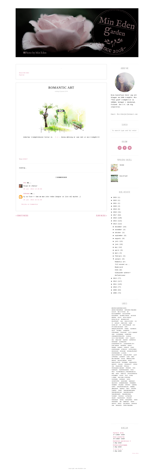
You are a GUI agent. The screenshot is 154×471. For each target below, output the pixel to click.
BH (128, 311)
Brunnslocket (125, 319)
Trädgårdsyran (126, 394)
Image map (118, 339)
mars (116, 253)
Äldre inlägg (100, 215)
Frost (113, 330)
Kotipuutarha (132, 349)
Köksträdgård (116, 353)
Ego (134, 325)
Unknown (26, 194)
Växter (132, 401)
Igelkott (132, 338)
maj (116, 247)
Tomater (114, 390)
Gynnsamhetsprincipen (118, 336)
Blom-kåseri (115, 315)
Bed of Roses (121, 311)
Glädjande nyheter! (123, 273)
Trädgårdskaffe (116, 394)
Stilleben (120, 384)
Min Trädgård (116, 358)
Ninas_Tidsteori (116, 362)
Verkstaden (115, 399)
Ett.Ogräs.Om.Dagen (117, 326)
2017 (115, 215)
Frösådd (119, 330)
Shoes (128, 379)
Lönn (128, 356)
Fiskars (126, 328)
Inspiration (132, 339)
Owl (113, 366)
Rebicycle (123, 373)
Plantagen (114, 369)
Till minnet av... (122, 264)
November (125, 362)
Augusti (114, 311)
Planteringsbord (124, 369)
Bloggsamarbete (116, 313)
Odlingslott (127, 364)
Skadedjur (132, 381)
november (118, 230)
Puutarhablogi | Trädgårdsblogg (126, 371)
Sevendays (122, 379)
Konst (25, 159)
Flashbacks (133, 328)
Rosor (121, 375)
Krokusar (122, 351)
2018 (115, 212)
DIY (120, 325)
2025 (115, 197)
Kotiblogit (124, 349)
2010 (115, 287)
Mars (132, 356)
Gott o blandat (132, 332)
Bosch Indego (127, 317)
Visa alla (135, 453)
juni (116, 244)
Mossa (123, 358)
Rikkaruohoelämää (120, 445)
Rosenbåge (115, 375)
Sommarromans (123, 383)
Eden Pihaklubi (127, 325)
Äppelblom (118, 405)
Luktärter (122, 356)
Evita (126, 326)
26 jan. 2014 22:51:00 (32, 200)
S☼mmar (114, 377)
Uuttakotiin (128, 396)
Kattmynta (123, 345)
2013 (115, 278)
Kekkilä (130, 345)
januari (118, 259)
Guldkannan (119, 334)
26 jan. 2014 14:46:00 (32, 189)
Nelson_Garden (122, 360)
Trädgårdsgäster (128, 392)
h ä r (57, 137)
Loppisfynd (115, 356)
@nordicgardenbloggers (119, 308)
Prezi (113, 371)
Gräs (113, 334)
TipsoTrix (133, 388)
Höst (127, 338)
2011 (115, 284)
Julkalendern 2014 (129, 343)
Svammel (132, 386)
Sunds (113, 386)
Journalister (122, 341)
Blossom (133, 315)
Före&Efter (126, 330)
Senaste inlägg (22, 215)
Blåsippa (114, 317)
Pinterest (128, 368)
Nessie (130, 360)
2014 (115, 224)
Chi (136, 321)
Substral (134, 384)
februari (118, 256)
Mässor (114, 360)
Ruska (131, 375)
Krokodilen (115, 351)
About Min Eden (24, 73)
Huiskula (128, 336)
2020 (115, 206)
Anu (24, 183)
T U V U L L (118, 449)
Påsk (113, 373)
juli (116, 241)
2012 (115, 281)
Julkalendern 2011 (117, 343)
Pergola (126, 366)
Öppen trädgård (128, 405)
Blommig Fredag (124, 315)
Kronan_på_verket (132, 351)
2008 (115, 293)
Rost (126, 375)
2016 (115, 218)
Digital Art (115, 325)
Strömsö (127, 384)
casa (121, 321)
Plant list (21, 75)
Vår (120, 401)
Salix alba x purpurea (124, 377)
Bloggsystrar (126, 313)
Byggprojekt (115, 321)
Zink (113, 405)
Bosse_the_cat (115, 319)
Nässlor (114, 364)
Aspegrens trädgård (130, 310)
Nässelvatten (133, 362)
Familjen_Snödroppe (117, 328)
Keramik (114, 347)
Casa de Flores (128, 321)
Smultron (114, 383)
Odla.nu (120, 364)
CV (112, 323)
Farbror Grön (118, 433)
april (117, 250)
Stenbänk (114, 384)
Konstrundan (115, 349)
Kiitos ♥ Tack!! (123, 176)
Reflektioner (120, 275)
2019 (115, 209)
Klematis (120, 347)
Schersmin (115, 379)
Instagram (114, 341)
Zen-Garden (126, 403)
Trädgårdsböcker (117, 392)
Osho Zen (118, 270)
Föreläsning (115, 332)
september (119, 235)
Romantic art (120, 262)
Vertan (121, 399)
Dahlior (117, 323)
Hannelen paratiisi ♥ (122, 441)
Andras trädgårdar (117, 310)
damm (130, 323)
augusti (118, 238)
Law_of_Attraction (117, 354)
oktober (118, 233)
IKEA (113, 339)
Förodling (123, 332)
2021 (115, 203)
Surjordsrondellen (122, 386)
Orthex (135, 364)
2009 (115, 290)
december (118, 227)
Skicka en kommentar (29, 204)
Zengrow (134, 403)
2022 (115, 200)
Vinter (135, 399)
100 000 (122, 165)
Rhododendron (132, 373)
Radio (117, 373)
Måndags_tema (131, 358)
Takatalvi (122, 388)
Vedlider (129, 398)
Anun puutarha (118, 437)
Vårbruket (126, 401)
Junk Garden (115, 345)
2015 (115, 221)
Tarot (127, 388)
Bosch (119, 317)
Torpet (120, 390)
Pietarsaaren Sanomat (118, 368)
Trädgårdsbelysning (129, 390)
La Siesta (123, 353)
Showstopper (115, 381)
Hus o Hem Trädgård (118, 338)
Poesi (132, 369)
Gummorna (128, 334)
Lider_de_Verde (128, 354)
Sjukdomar (124, 381)
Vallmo (114, 398)
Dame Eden (124, 323)
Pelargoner (119, 366)
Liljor (135, 354)
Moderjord (119, 267)
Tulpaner (114, 396)
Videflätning (128, 399)
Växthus (114, 403)
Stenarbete (133, 383)
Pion (134, 368)
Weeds (119, 403)
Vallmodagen (121, 398)
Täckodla (121, 396)
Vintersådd (115, 401)
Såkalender (115, 388)
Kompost (126, 347)
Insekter (125, 339)
